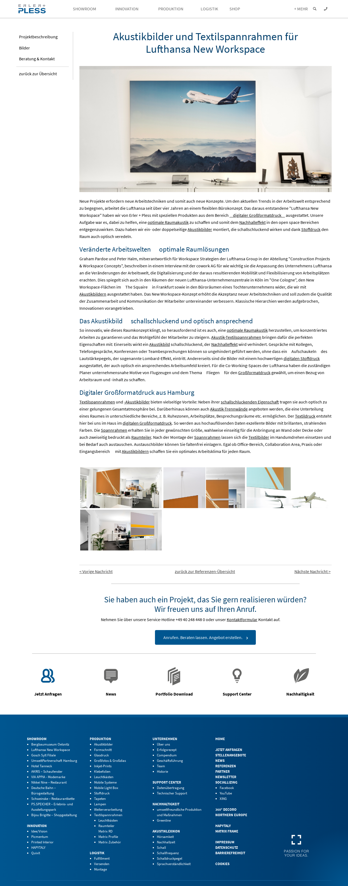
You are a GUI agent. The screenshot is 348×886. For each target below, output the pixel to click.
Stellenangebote (230, 755)
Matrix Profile (108, 836)
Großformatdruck (254, 372)
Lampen (100, 804)
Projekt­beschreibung (38, 37)
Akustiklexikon (166, 831)
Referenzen (225, 766)
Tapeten (100, 798)
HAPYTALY (38, 847)
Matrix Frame (226, 831)
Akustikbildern (92, 294)
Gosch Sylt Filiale (43, 755)
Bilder (24, 48)
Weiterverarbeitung (108, 809)
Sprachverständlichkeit (174, 864)
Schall (161, 847)
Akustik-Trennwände (229, 409)
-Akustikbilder (137, 402)
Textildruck (305, 416)
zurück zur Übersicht (38, 74)
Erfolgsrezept (166, 749)
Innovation (37, 826)
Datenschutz (226, 847)
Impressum (224, 842)
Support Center (167, 782)
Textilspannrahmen (97, 402)
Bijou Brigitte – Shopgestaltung (54, 815)
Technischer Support (172, 793)
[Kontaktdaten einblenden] (325, 9)
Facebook (227, 787)
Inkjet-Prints (102, 766)
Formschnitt (103, 749)
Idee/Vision (39, 831)
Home (220, 739)
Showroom (36, 739)
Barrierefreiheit (230, 853)
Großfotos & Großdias (110, 760)
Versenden (101, 864)
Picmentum (39, 836)
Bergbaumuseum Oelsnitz (50, 744)
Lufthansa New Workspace (50, 749)
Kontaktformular (242, 619)
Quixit (35, 853)
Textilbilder (258, 437)
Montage (100, 869)
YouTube (226, 793)
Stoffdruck (311, 229)
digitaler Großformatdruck (257, 215)
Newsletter (225, 777)
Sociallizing (226, 782)
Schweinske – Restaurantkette (52, 798)
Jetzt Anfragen (228, 749)
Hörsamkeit (165, 836)
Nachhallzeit (166, 842)
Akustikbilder (200, 229)
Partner (222, 771)
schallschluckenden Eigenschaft (250, 402)
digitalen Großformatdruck (147, 423)
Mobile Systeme (105, 782)
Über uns (163, 744)
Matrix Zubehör (109, 842)
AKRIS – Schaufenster (47, 771)
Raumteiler (141, 437)
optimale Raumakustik (168, 222)
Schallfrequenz (168, 853)
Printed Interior (42, 842)
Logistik (97, 853)
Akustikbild (159, 344)
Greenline (164, 820)
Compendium (167, 755)
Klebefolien (102, 771)
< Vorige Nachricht (96, 571)
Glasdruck (101, 755)
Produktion (100, 739)
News (220, 760)
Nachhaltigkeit (166, 804)
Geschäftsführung (170, 760)
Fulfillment (102, 858)
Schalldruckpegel (169, 858)
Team (161, 766)
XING (223, 798)
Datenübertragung (170, 787)
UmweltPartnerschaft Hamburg (54, 760)
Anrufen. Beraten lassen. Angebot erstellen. (203, 637)
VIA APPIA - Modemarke (48, 777)
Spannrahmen (114, 430)
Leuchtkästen (103, 777)
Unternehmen (165, 739)
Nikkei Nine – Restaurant (49, 782)
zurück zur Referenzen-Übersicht (205, 571)
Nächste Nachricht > (312, 571)
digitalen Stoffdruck (302, 358)
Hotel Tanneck (41, 766)
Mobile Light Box (106, 787)
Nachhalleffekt (252, 222)
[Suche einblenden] (314, 9)
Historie (162, 771)
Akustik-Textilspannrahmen (236, 337)
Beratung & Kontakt (37, 59)
